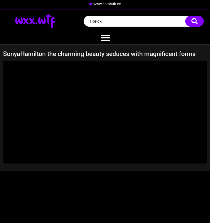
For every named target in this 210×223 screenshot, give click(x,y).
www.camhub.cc (107, 4)
